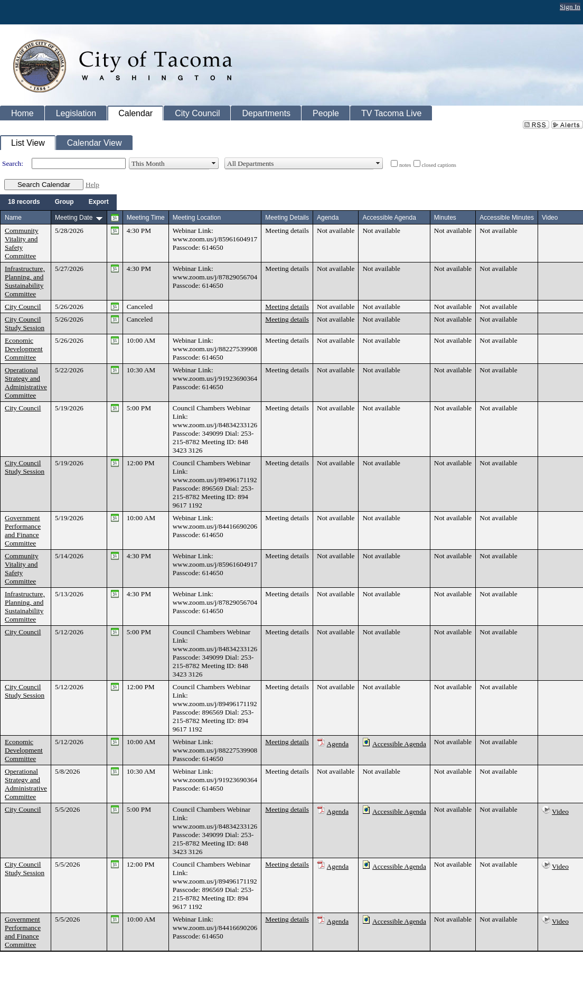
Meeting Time (146, 217)
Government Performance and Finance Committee (23, 530)
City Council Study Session (24, 323)
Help (92, 185)
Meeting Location (197, 217)
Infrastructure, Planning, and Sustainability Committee (25, 281)
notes (405, 165)
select (214, 164)
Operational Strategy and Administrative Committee (26, 382)
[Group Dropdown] (64, 202)
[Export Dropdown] (98, 202)
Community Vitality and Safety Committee (22, 243)
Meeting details (287, 230)
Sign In (570, 7)
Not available (335, 230)
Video (560, 811)
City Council (23, 307)
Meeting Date (73, 217)
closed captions (439, 165)
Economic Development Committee (24, 348)
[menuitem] (24, 202)
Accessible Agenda (399, 744)
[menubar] (58, 202)
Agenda (338, 744)
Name (13, 217)
